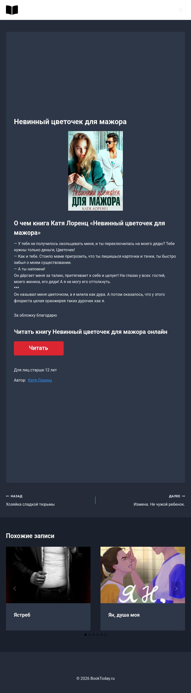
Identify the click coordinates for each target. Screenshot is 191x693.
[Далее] (176, 588)
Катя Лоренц (40, 380)
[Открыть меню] (180, 10)
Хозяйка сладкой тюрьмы (49, 500)
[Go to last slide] (14, 588)
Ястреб (22, 615)
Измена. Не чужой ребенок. (142, 500)
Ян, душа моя (124, 615)
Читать (38, 348)
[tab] (85, 635)
